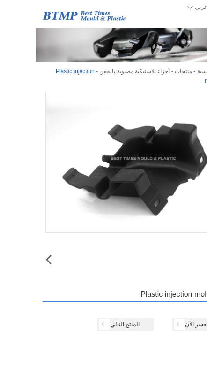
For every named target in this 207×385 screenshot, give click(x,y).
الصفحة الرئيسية (181, 71)
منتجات (147, 71)
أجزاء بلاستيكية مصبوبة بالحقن (99, 71)
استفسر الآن (159, 324)
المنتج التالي (84, 324)
